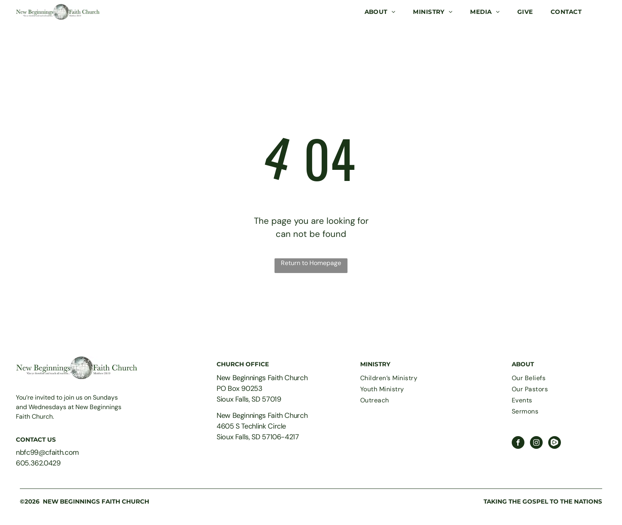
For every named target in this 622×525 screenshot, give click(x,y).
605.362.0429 (38, 463)
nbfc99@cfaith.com (47, 452)
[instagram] (536, 443)
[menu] (604, 12)
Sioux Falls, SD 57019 (249, 399)
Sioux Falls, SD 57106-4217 (258, 437)
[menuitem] (380, 12)
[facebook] (518, 443)
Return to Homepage (311, 263)
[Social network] (554, 443)
